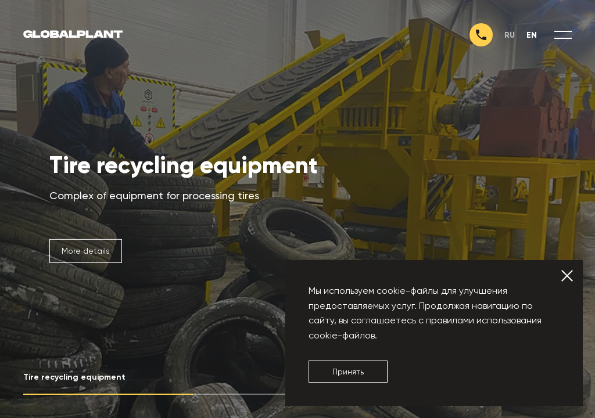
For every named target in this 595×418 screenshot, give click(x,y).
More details (86, 250)
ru (509, 35)
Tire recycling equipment (183, 165)
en (531, 35)
